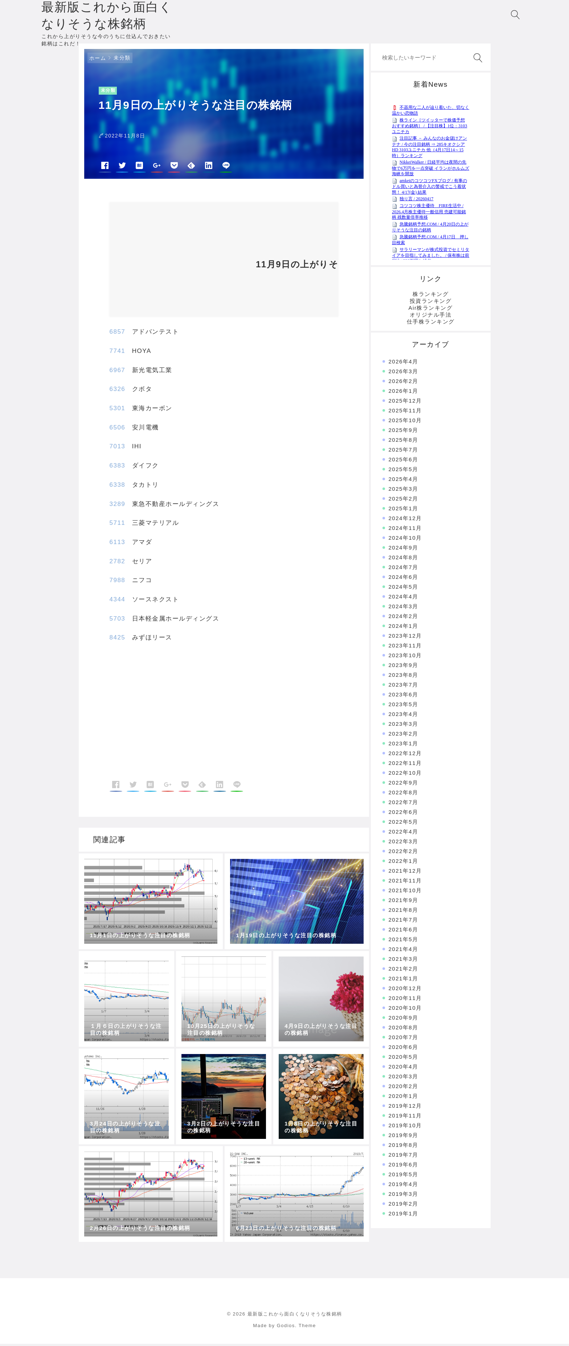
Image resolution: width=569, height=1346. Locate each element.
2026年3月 (403, 373)
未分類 (122, 59)
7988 (118, 582)
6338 (118, 486)
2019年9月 (403, 1137)
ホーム (97, 60)
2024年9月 (403, 549)
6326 (118, 391)
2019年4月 (403, 1186)
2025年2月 (403, 500)
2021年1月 (403, 980)
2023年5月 (403, 706)
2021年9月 (403, 902)
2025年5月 (403, 471)
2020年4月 (403, 1068)
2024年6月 (403, 579)
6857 (118, 333)
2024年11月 (405, 530)
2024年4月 (403, 598)
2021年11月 (405, 882)
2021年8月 (403, 912)
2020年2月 (403, 1088)
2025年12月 (405, 402)
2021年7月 (403, 921)
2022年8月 (403, 794)
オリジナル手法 (431, 316)
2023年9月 (403, 667)
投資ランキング (431, 303)
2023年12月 (405, 637)
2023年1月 (403, 745)
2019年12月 (405, 1107)
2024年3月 (403, 608)
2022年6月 (403, 814)
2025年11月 (405, 412)
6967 (118, 372)
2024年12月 (405, 520)
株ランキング (431, 296)
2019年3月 (403, 1196)
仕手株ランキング (431, 323)
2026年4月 (403, 363)
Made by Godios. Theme (284, 1327)
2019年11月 (405, 1117)
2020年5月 (403, 1058)
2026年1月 (403, 393)
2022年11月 (405, 765)
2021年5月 (403, 941)
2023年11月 (405, 647)
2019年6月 (403, 1166)
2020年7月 (403, 1039)
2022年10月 (405, 774)
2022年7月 (403, 804)
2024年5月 (403, 588)
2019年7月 (403, 1156)
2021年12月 (405, 872)
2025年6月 (403, 461)
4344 (118, 601)
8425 (118, 639)
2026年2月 (403, 383)
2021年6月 (403, 931)
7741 (118, 352)
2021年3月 (403, 961)
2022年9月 (403, 784)
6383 (118, 467)
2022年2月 (403, 853)
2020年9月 (403, 1019)
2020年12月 (405, 990)
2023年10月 (405, 657)
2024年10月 (405, 539)
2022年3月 (403, 843)
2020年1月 (403, 1098)
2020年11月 (405, 1000)
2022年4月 (403, 833)
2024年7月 (403, 569)
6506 (118, 429)
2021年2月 (403, 970)
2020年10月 (405, 1010)
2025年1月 (403, 510)
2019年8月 (403, 1147)
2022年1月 (403, 863)
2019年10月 (405, 1127)
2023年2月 (403, 735)
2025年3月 (403, 490)
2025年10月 (405, 422)
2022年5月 (403, 823)
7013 (118, 448)
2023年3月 (403, 726)
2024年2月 (403, 618)
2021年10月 (405, 892)
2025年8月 (403, 442)
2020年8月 (403, 1029)
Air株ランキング (431, 309)
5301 (118, 410)
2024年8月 (403, 559)
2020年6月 (403, 1049)
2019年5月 (403, 1176)
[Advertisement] (179, 264)
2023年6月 (403, 696)
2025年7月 (403, 451)
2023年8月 (403, 677)
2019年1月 (403, 1215)
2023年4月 (403, 716)
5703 (118, 620)
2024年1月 (403, 628)
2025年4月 (403, 481)
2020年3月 (403, 1078)
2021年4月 (403, 951)
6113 (118, 543)
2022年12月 (405, 755)
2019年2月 (403, 1205)
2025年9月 (403, 432)
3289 (118, 505)
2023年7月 (403, 686)
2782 (118, 563)
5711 (118, 524)
